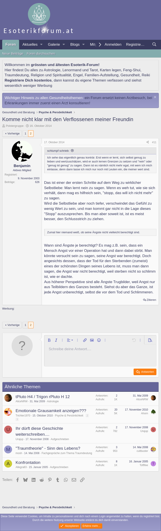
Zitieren (151, 299)
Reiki (146, 75)
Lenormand (72, 70)
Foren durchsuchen (41, 53)
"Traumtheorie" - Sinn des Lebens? (48, 448)
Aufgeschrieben (60, 439)
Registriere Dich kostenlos (28, 80)
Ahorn (144, 413)
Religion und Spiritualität (51, 75)
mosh (19, 453)
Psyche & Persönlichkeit (69, 415)
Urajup (19, 439)
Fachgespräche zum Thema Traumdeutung (67, 453)
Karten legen (110, 70)
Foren (10, 44)
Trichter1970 (23, 415)
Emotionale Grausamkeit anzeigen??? (51, 410)
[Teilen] (147, 142)
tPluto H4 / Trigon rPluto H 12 (43, 396)
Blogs (75, 44)
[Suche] (154, 44)
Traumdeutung (17, 75)
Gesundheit (130, 75)
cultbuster (142, 451)
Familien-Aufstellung (101, 75)
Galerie (54, 44)
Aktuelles (30, 44)
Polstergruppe (15, 125)
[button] (41, 44)
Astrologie (52, 70)
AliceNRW (21, 401)
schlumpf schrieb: (58, 150)
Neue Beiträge (12, 53)
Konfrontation (28, 462)
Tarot (93, 70)
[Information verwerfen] (154, 97)
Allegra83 (21, 467)
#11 (154, 142)
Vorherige (13, 133)
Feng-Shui (131, 70)
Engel (77, 75)
